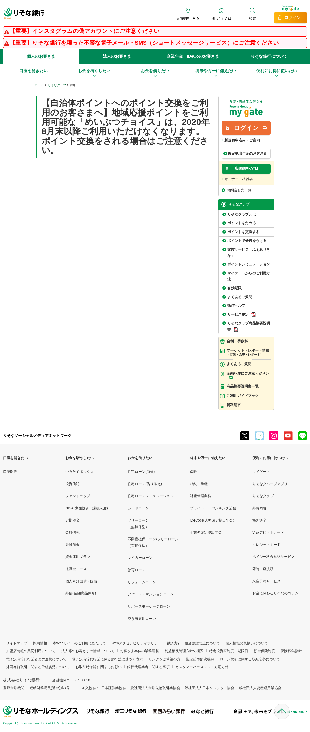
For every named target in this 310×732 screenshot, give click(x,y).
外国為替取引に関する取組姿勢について (38, 667)
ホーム (39, 85)
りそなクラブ (57, 85)
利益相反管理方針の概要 (184, 651)
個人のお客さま (41, 56)
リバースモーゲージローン (149, 606)
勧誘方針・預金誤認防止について (193, 643)
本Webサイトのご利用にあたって (79, 643)
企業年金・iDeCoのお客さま (193, 56)
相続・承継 (199, 484)
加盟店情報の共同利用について (31, 651)
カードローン (138, 508)
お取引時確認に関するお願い (98, 667)
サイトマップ (16, 643)
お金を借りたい (140, 458)
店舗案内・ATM (187, 18)
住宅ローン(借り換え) (145, 484)
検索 (252, 18)
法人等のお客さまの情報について (87, 651)
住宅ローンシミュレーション (151, 496)
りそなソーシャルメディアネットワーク (37, 435)
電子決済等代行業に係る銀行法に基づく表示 (107, 659)
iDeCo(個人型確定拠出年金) (212, 520)
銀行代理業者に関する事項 (148, 667)
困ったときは (221, 18)
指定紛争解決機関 (200, 659)
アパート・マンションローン (151, 594)
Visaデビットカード (268, 532)
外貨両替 (259, 508)
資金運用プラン (77, 557)
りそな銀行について (269, 56)
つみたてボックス (79, 472)
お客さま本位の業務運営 (139, 651)
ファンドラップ (77, 496)
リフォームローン (142, 582)
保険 (193, 472)
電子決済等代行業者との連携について (36, 659)
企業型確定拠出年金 (206, 532)
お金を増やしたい (79, 458)
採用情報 (40, 643)
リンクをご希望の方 (164, 659)
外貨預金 (72, 545)
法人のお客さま (117, 56)
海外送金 (259, 520)
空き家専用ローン (142, 619)
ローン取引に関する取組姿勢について (250, 659)
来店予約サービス (266, 581)
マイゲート (261, 472)
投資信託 (72, 484)
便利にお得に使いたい (270, 458)
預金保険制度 (264, 651)
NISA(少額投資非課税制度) (86, 508)
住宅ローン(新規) (141, 472)
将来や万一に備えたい (207, 458)
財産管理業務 (200, 496)
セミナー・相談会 (238, 179)
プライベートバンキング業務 (213, 508)
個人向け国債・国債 (81, 581)
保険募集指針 (291, 651)
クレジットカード (266, 545)
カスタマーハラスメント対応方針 (201, 667)
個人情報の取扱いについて (247, 643)
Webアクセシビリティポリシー (137, 643)
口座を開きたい (15, 458)
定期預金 (72, 520)
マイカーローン (140, 558)
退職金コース (76, 569)
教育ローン (136, 570)
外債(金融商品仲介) (80, 593)
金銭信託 (72, 532)
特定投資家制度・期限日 (228, 651)
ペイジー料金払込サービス (273, 557)
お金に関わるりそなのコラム (275, 593)
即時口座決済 (263, 569)
